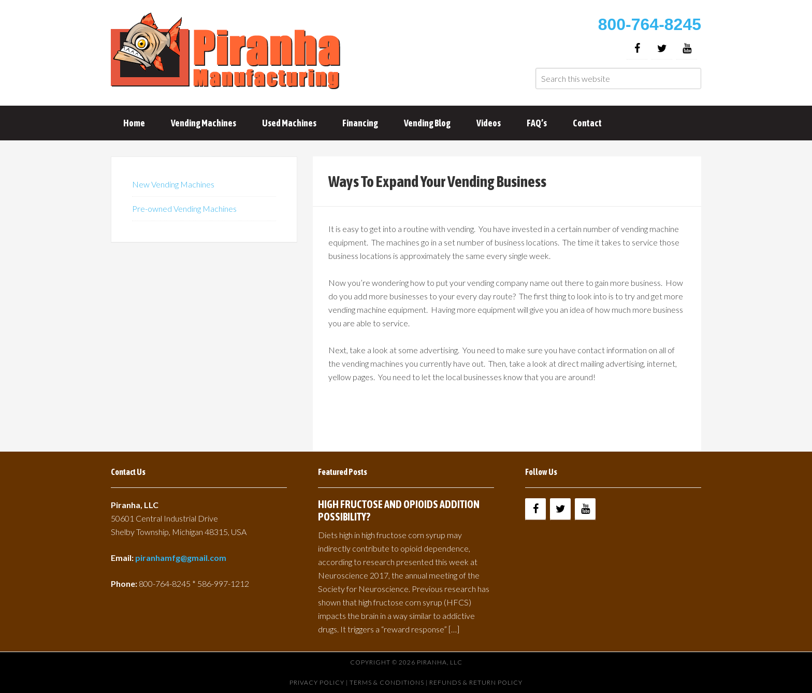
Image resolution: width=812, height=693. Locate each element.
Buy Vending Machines (227, 51)
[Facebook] (637, 48)
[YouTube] (686, 48)
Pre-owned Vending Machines (184, 208)
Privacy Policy (316, 682)
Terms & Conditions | (389, 682)
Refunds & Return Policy (476, 682)
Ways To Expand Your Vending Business (437, 181)
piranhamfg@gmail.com (180, 557)
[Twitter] (661, 48)
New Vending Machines (173, 184)
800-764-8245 (649, 24)
